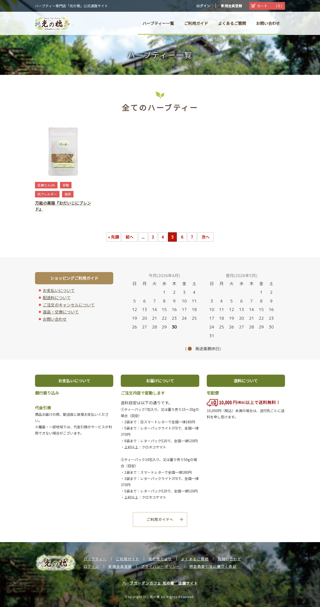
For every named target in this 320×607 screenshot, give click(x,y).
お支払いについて (59, 290)
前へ (130, 237)
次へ (206, 237)
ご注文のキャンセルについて (69, 305)
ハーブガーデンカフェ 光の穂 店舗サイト (160, 583)
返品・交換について (61, 312)
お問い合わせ (55, 319)
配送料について (57, 298)
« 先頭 (113, 237)
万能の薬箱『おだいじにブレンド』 (63, 206)
